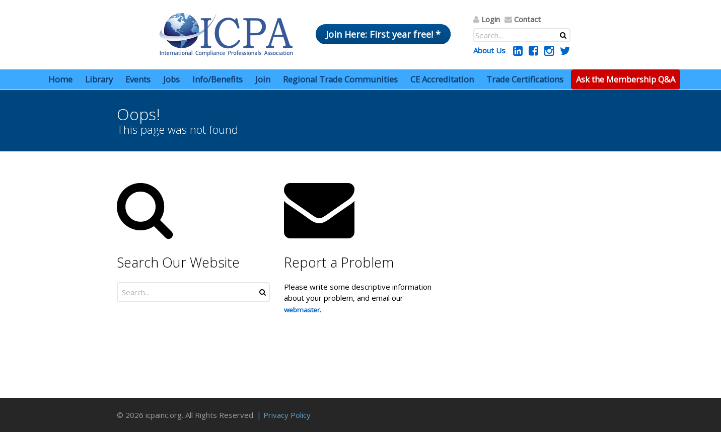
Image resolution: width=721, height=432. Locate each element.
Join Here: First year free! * (383, 34)
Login (490, 19)
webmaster (302, 309)
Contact (527, 19)
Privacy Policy (287, 415)
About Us (489, 50)
